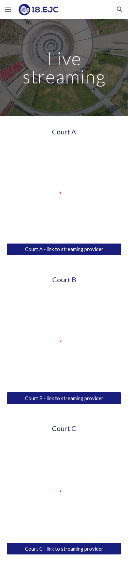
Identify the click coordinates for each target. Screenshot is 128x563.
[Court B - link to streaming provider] (64, 398)
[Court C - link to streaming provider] (64, 549)
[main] (64, 68)
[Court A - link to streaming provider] (64, 249)
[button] (8, 9)
